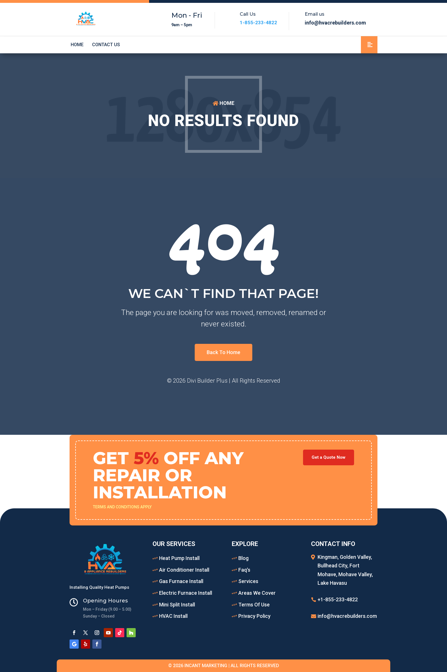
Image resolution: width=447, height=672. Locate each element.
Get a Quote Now (329, 457)
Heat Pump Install (179, 558)
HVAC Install (173, 616)
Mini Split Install (177, 605)
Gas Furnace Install (181, 581)
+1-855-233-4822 (338, 599)
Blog (243, 558)
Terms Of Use (254, 605)
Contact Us (106, 45)
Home (77, 45)
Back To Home (223, 352)
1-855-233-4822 (258, 22)
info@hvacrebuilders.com (347, 616)
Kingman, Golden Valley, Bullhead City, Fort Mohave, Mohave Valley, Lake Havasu (345, 570)
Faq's (244, 570)
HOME (227, 103)
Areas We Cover (257, 593)
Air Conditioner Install (184, 570)
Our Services (174, 543)
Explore (245, 543)
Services (248, 581)
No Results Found (223, 120)
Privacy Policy (254, 616)
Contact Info (333, 543)
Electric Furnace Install (185, 593)
